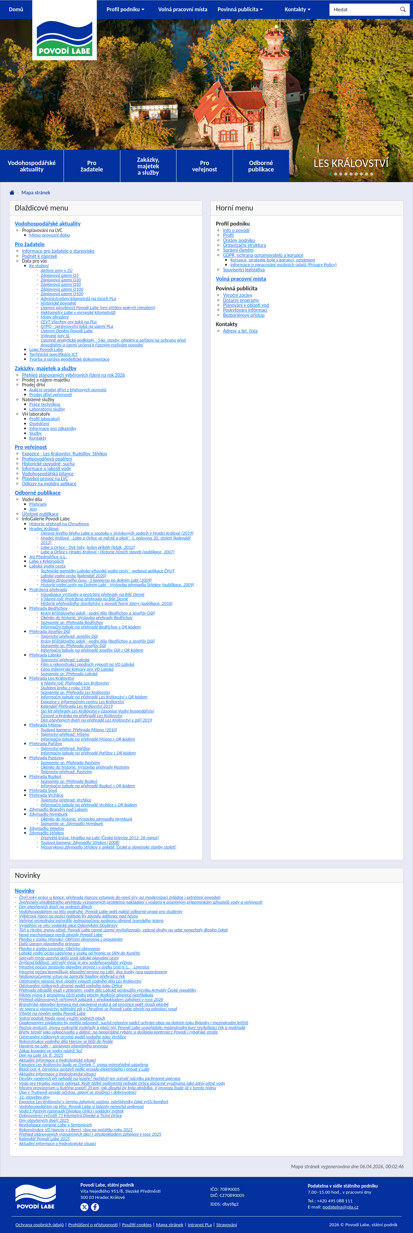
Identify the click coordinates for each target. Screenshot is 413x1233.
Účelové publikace (40, 514)
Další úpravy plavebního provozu (49, 944)
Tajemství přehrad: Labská (65, 660)
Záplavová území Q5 (59, 275)
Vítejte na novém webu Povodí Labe (52, 1013)
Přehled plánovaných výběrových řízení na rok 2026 (73, 375)
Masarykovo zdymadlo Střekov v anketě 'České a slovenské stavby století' (108, 847)
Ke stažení (39, 265)
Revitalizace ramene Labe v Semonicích (55, 1125)
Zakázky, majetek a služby (148, 166)
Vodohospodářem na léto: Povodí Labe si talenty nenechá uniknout (81, 1106)
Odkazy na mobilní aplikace (49, 484)
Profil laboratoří (44, 419)
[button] (125, 9)
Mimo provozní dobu (49, 235)
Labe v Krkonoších (46, 561)
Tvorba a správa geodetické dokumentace (69, 359)
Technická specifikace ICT (53, 354)
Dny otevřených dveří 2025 (44, 1120)
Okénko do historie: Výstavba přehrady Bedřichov (87, 617)
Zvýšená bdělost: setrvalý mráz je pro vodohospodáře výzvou (75, 962)
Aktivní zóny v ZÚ (57, 270)
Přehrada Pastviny (46, 758)
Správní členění (238, 250)
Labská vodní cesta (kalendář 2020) (73, 575)
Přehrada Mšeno (45, 725)
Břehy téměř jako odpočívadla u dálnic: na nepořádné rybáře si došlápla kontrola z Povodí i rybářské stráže (118, 1032)
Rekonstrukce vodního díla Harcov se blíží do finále (66, 1041)
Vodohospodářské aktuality (32, 166)
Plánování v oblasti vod (246, 305)
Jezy (33, 509)
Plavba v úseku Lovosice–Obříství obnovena (59, 948)
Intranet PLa (200, 1225)
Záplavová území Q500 (62, 293)
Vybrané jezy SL (55, 335)
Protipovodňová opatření (47, 459)
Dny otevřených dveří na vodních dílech (55, 906)
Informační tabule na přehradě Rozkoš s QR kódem (88, 786)
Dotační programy (241, 300)
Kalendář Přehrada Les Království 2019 (77, 706)
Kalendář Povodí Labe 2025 (44, 1138)
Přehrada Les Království (51, 678)
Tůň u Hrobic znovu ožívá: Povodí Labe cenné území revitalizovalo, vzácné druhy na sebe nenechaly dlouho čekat (123, 930)
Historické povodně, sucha (48, 464)
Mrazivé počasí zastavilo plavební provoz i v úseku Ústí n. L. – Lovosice (84, 967)
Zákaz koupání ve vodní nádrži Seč (50, 1050)
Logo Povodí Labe (46, 349)
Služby (35, 433)
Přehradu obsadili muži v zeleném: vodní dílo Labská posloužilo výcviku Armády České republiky (107, 990)
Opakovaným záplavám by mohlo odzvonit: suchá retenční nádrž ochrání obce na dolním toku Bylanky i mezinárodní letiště (133, 1022)
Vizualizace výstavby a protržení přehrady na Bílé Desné (93, 594)
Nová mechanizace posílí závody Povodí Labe (61, 934)
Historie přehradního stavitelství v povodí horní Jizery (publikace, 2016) (107, 603)
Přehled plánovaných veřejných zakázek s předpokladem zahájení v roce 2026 (91, 999)
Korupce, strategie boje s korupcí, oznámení (272, 260)
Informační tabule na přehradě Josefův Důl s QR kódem (92, 650)
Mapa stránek (170, 1225)
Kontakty (37, 438)
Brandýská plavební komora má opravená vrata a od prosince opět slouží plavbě (94, 1004)
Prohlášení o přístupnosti (92, 1225)
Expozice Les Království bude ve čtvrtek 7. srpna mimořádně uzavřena (83, 1064)
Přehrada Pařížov (45, 743)
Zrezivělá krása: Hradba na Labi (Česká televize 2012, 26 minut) (100, 837)
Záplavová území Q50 (61, 284)
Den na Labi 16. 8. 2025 (41, 1055)
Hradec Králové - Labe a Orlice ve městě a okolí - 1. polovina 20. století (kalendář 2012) (116, 540)
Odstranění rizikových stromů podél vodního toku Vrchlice (72, 1037)
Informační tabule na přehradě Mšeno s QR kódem (88, 739)
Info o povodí (236, 230)
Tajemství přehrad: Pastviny (66, 771)
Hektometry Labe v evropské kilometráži (78, 312)
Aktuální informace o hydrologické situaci (57, 1060)
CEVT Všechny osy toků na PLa (69, 322)
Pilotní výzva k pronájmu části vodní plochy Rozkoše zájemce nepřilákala (86, 995)
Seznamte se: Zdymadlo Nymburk (72, 823)
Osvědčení (39, 423)
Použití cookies (137, 1225)
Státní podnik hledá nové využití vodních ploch (62, 1018)
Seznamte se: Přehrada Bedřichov (72, 622)
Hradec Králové (44, 528)
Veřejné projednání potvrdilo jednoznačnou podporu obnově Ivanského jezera (91, 920)
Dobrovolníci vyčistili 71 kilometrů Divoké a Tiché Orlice (70, 1115)
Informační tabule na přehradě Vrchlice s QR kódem (89, 805)
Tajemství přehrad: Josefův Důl (69, 636)
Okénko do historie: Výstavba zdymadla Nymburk (86, 819)
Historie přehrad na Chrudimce (59, 524)
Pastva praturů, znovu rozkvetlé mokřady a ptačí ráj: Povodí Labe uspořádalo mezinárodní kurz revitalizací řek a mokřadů (132, 1027)
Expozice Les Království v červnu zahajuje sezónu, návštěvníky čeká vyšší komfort (93, 1101)
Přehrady (38, 504)
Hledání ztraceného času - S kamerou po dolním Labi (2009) (96, 580)
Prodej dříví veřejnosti (50, 394)
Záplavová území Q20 (61, 280)
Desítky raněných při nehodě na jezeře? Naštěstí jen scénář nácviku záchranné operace (100, 1078)
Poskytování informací (245, 310)
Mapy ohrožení (55, 317)
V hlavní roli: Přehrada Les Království (75, 683)
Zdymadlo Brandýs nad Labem (58, 809)
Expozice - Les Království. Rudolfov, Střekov (64, 454)
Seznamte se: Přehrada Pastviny (70, 762)
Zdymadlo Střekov (46, 833)
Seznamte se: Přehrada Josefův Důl (73, 645)
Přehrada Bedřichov (48, 608)
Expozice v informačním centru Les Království (82, 701)
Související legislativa (244, 270)
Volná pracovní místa (241, 279)
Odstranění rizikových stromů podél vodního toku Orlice (71, 985)
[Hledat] (363, 10)
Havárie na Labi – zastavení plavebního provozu (63, 1046)
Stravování (226, 1225)
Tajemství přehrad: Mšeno (65, 734)
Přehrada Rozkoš (45, 776)
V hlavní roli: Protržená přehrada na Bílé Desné (84, 599)
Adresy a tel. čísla (240, 331)
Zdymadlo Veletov (46, 828)
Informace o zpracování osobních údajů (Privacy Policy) (283, 264)
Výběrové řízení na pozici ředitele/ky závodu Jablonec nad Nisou (78, 916)
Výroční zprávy (237, 295)
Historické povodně (58, 303)
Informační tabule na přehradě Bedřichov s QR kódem (91, 627)
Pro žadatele (92, 166)
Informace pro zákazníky (52, 428)
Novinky (25, 891)
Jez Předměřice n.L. (48, 556)
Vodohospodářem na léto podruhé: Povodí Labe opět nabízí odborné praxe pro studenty (101, 911)
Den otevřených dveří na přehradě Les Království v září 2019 (96, 720)
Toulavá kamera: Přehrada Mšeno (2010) (79, 730)
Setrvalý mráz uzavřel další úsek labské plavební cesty (69, 958)
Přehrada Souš (43, 790)
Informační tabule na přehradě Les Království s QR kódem (94, 697)
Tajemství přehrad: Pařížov (65, 748)
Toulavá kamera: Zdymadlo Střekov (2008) (80, 842)
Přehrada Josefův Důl (49, 631)
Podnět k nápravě (39, 256)
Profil (228, 235)
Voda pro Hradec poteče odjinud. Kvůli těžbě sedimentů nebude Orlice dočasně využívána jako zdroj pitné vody (122, 1083)
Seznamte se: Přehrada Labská (69, 673)
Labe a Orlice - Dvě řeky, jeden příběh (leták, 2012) (88, 547)
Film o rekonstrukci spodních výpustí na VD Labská (87, 664)
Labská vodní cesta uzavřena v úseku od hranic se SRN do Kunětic (79, 953)
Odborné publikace (261, 166)
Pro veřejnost (204, 166)
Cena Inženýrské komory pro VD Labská (77, 669)
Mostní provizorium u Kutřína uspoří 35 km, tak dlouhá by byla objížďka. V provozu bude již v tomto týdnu (117, 1088)
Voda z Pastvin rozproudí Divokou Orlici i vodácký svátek (71, 1111)
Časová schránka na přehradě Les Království (81, 715)
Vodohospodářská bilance (47, 474)
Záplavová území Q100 (62, 289)
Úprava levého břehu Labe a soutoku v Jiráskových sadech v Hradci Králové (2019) (117, 533)
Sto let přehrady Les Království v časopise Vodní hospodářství (97, 711)
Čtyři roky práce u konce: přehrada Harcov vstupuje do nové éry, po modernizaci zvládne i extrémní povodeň (119, 897)
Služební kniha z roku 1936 (65, 688)
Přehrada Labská (45, 655)
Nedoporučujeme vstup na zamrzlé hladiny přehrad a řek (72, 976)
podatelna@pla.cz (340, 1207)
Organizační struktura (244, 245)
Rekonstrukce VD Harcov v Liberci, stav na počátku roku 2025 (76, 1129)
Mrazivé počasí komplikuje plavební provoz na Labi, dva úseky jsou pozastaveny (93, 972)
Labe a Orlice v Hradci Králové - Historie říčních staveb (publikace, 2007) (108, 552)
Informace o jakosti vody (46, 468)
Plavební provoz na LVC (45, 478)
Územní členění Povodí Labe (67, 331)
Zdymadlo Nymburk (48, 814)
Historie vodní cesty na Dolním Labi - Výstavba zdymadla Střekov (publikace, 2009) (117, 584)
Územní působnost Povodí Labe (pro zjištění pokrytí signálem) (98, 307)
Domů (16, 9)
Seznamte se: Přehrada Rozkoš (69, 781)
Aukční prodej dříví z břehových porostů (67, 390)
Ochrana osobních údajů (39, 1225)
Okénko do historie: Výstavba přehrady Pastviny (85, 767)
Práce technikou (44, 404)
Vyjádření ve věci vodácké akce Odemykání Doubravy (68, 925)
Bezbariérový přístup (244, 315)
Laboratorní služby (47, 409)
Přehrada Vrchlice (46, 795)
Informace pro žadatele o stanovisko (58, 251)
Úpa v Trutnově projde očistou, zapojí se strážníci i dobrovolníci (77, 1092)
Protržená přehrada (48, 589)
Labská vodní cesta (47, 566)
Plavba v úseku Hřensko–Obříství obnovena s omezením (71, 939)
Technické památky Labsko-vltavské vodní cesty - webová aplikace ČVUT (108, 571)
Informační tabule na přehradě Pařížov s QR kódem (88, 753)
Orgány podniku (239, 240)
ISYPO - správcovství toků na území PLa (77, 326)
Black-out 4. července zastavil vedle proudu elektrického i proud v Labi (84, 1069)
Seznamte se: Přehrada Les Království (75, 692)
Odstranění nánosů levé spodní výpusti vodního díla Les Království (80, 981)
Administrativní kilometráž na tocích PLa (78, 298)
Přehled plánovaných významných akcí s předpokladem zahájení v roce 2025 (90, 1134)
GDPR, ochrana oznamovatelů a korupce (263, 255)
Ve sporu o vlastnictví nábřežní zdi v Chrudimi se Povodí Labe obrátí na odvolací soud (98, 1009)
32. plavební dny (34, 1097)
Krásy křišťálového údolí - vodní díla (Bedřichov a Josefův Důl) (98, 613)
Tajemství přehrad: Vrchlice (66, 800)
